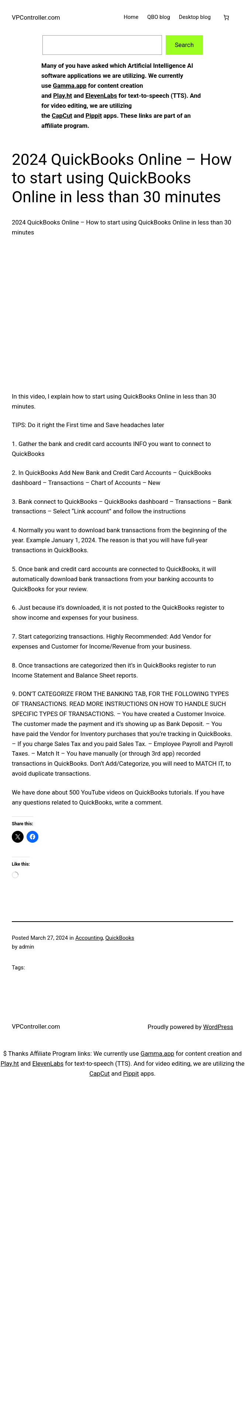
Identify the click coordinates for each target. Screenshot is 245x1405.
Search (184, 45)
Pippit (94, 115)
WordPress (218, 1027)
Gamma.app (69, 85)
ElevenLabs (101, 95)
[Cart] (226, 17)
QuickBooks (119, 938)
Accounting (89, 938)
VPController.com (36, 17)
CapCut (62, 115)
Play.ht (62, 95)
